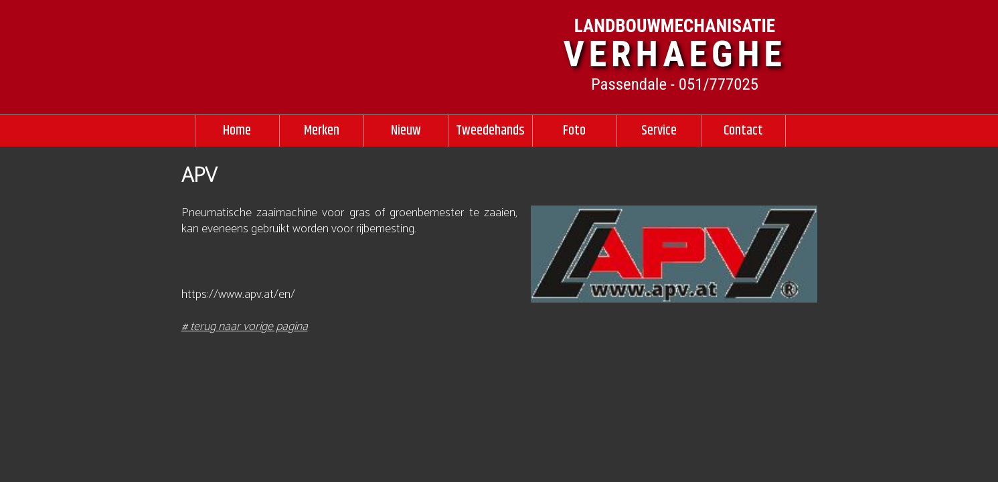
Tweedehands (490, 130)
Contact (743, 130)
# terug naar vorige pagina (244, 327)
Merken (321, 130)
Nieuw (406, 130)
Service (659, 130)
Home (237, 130)
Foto (574, 130)
